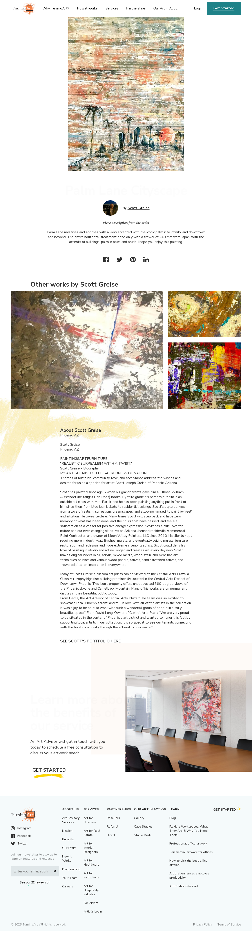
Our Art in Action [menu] (166, 8)
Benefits (68, 839)
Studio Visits (143, 835)
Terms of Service (229, 924)
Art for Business (90, 820)
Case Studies (143, 826)
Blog (172, 818)
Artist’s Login (93, 911)
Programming (71, 869)
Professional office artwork (188, 843)
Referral (112, 826)
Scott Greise (139, 208)
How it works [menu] (87, 8)
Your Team (69, 878)
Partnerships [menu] (136, 8)
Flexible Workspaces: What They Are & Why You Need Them (188, 830)
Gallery (139, 818)
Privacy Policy (202, 924)
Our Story (69, 848)
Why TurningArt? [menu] (55, 8)
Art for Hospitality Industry (91, 890)
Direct (111, 835)
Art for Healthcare (91, 862)
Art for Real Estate (92, 833)
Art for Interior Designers (91, 847)
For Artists (91, 903)
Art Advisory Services (71, 820)
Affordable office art (183, 886)
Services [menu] (111, 8)
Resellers (113, 818)
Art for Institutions (91, 875)
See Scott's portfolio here (90, 641)
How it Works (66, 858)
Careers (67, 886)
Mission (67, 831)
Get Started (223, 8)
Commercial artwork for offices (191, 852)
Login (198, 8)
